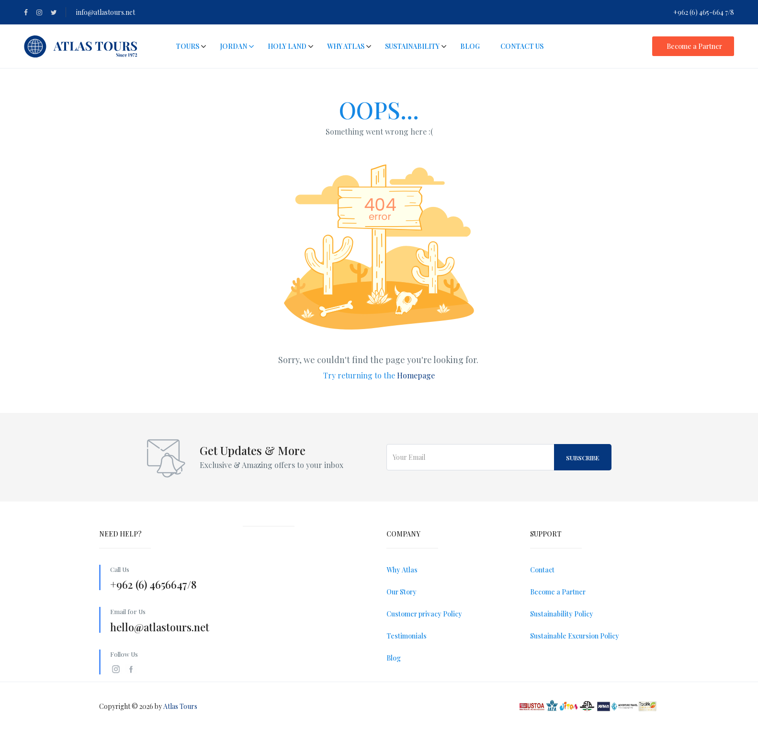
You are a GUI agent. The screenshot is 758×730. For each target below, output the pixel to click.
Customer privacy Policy (424, 613)
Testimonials (406, 635)
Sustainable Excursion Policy (574, 635)
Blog (470, 46)
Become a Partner (694, 46)
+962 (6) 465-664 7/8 (703, 12)
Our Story (401, 591)
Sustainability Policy (561, 613)
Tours (187, 46)
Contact (542, 569)
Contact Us (521, 46)
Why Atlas (345, 46)
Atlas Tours (180, 706)
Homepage (416, 375)
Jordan (237, 46)
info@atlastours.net (105, 12)
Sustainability (412, 46)
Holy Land (287, 46)
